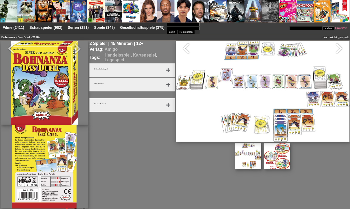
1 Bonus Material (103, 104)
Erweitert (341, 28)
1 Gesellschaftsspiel (105, 69)
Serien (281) (78, 27)
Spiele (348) (104, 27)
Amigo (111, 49)
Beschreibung (101, 84)
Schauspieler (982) (46, 27)
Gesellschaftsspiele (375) (142, 27)
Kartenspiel (144, 55)
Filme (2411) (13, 27)
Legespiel (114, 60)
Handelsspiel (118, 55)
